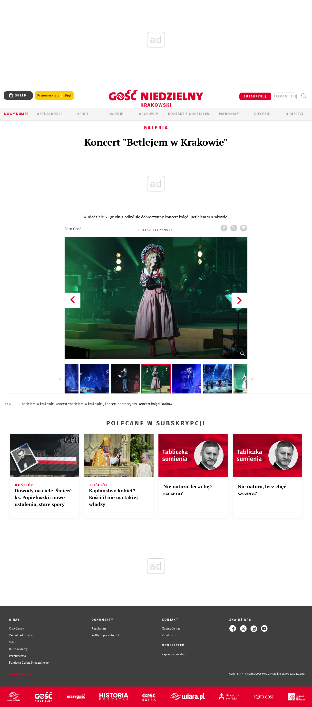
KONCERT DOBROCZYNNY (121, 404)
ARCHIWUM (149, 114)
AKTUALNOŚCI (49, 114)
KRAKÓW (166, 404)
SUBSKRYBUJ (255, 96)
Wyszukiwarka (303, 95)
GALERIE (115, 114)
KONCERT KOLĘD (149, 404)
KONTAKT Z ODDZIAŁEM (189, 114)
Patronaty (229, 114)
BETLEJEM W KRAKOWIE (38, 404)
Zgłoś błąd (20, 674)
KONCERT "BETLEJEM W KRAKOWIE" (79, 404)
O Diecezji (295, 114)
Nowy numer (16, 114)
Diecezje (262, 114)
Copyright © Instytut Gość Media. (249, 673)
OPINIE (83, 114)
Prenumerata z (54, 95)
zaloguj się (285, 96)
